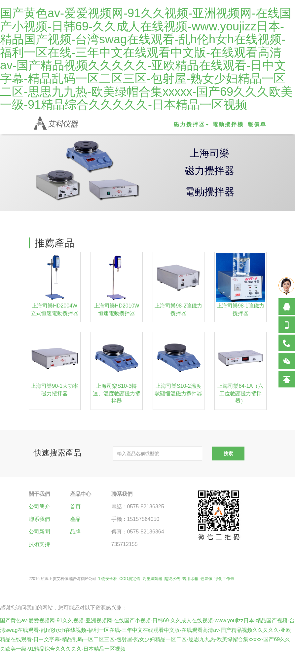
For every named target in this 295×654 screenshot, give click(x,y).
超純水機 (172, 578)
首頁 (75, 506)
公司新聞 (39, 531)
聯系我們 (39, 519)
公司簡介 (39, 506)
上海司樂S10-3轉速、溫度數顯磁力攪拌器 (116, 393)
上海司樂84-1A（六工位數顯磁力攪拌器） (240, 393)
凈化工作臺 (224, 578)
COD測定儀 (129, 578)
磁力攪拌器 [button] (191, 124)
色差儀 (206, 578)
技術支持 (39, 544)
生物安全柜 (107, 578)
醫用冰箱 (190, 578)
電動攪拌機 (228, 124)
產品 (75, 519)
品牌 (75, 531)
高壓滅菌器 (152, 578)
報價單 (257, 124)
